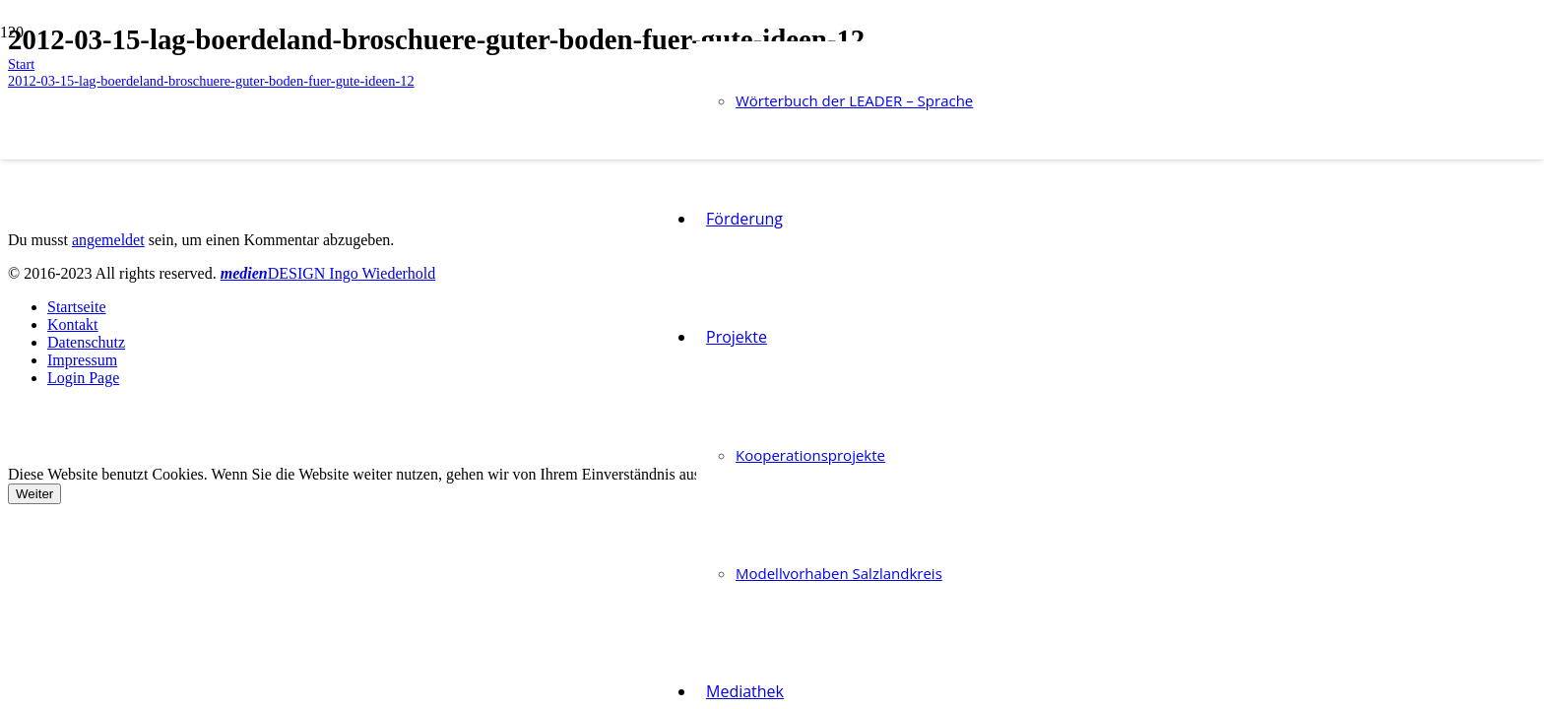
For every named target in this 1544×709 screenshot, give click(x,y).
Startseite (76, 306)
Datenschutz (86, 342)
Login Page (83, 377)
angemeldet (108, 239)
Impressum (82, 360)
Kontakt (72, 324)
